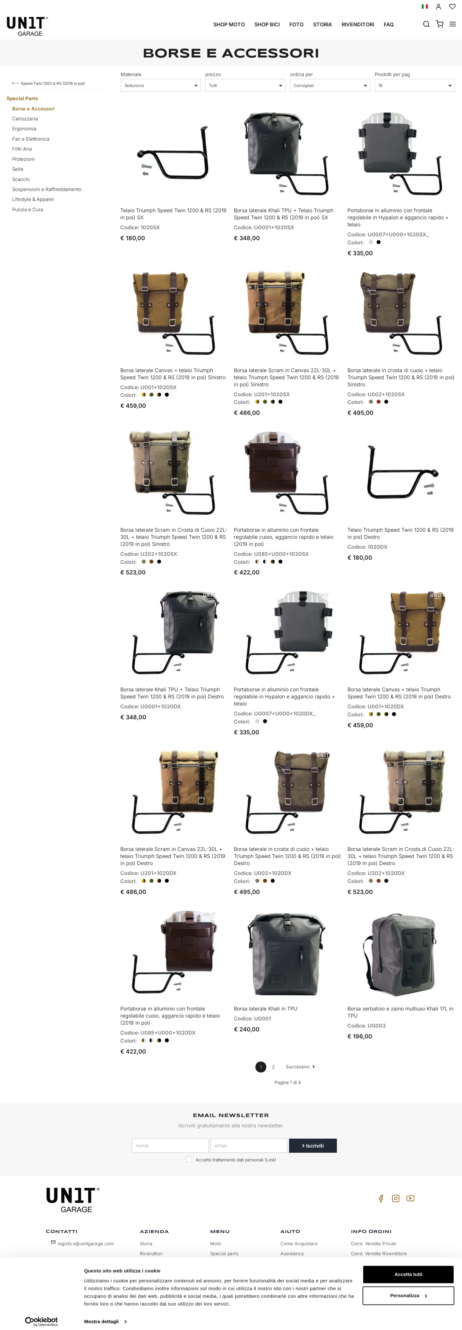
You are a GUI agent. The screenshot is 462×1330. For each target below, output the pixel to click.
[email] (248, 1126)
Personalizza (408, 1291)
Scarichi (21, 179)
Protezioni (23, 159)
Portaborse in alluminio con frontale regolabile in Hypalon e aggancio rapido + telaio (398, 214)
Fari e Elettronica (30, 139)
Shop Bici (267, 24)
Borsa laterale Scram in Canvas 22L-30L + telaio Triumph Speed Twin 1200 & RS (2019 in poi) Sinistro (286, 371)
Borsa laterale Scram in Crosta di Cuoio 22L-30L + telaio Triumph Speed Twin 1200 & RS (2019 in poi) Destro (401, 840)
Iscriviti (313, 1126)
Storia (322, 24)
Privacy (148, 1244)
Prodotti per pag (392, 74)
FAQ (284, 1244)
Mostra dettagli (101, 1317)
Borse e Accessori (33, 109)
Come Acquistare (299, 1224)
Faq (389, 24)
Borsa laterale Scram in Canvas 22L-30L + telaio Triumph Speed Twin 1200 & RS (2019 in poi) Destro (172, 840)
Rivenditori (358, 24)
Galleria (218, 1244)
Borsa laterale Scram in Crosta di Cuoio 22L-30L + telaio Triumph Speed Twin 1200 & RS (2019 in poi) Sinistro (173, 527)
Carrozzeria (25, 119)
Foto (296, 24)
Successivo (300, 1047)
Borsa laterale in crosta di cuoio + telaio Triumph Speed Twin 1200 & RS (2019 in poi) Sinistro (401, 371)
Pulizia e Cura (27, 209)
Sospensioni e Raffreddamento (46, 189)
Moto (215, 1224)
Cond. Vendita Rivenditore (379, 1234)
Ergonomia (24, 129)
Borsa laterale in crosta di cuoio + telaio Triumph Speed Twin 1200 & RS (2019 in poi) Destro (287, 840)
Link (270, 1140)
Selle (17, 169)
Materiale (131, 74)
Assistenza (292, 1234)
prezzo (213, 74)
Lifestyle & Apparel (33, 199)
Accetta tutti (409, 1270)
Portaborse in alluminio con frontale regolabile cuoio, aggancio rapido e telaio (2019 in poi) (283, 527)
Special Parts (22, 98)
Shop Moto (229, 24)
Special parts (224, 1234)
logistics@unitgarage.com (86, 1224)
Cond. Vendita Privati (373, 1224)
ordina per (301, 74)
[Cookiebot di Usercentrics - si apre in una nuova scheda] (41, 1317)
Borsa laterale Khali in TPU (265, 989)
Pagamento (363, 1244)
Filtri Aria (22, 149)
